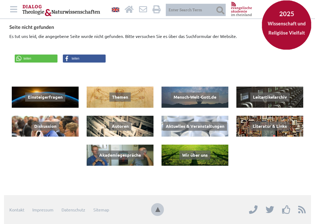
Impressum (42, 209)
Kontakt (16, 209)
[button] (36, 59)
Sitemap (101, 209)
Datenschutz (73, 209)
